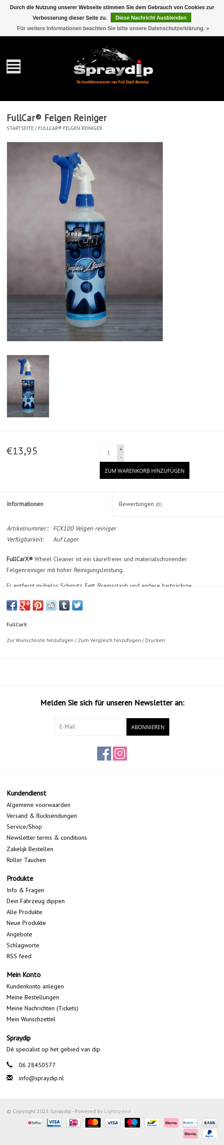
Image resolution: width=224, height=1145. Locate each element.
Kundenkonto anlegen (35, 986)
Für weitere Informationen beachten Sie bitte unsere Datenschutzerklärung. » (113, 28)
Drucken (155, 640)
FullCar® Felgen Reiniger (70, 128)
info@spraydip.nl (41, 1078)
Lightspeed (117, 1111)
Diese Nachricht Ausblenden (151, 18)
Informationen (25, 504)
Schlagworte (23, 945)
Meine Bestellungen (33, 997)
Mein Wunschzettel (31, 1019)
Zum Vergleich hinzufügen (110, 640)
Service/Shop (24, 827)
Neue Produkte (26, 923)
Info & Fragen (25, 890)
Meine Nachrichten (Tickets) (42, 1008)
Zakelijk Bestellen (30, 849)
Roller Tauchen (26, 860)
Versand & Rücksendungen (42, 816)
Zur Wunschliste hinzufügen (40, 640)
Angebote (19, 934)
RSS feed (19, 956)
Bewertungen (140, 504)
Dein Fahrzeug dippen (36, 901)
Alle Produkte (24, 912)
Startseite (20, 128)
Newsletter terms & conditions (47, 837)
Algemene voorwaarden (38, 805)
